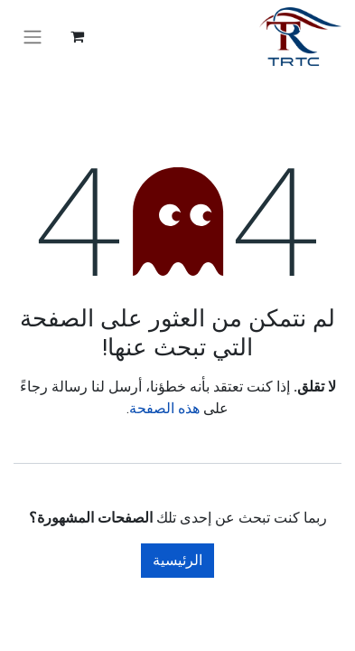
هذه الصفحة (164, 408)
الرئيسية (177, 560)
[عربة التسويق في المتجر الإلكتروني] (77, 36)
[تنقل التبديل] (32, 36)
